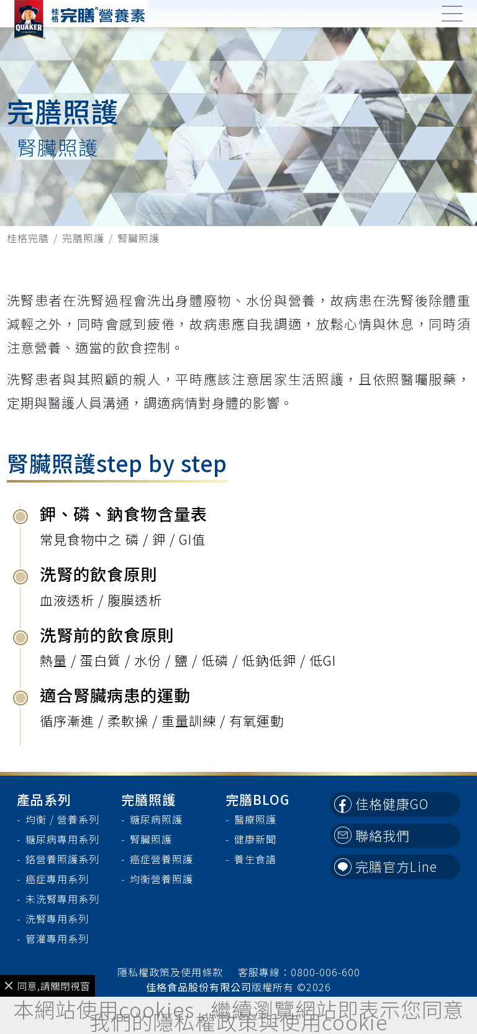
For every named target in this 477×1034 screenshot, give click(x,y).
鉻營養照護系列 (62, 858)
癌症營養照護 (161, 858)
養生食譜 (255, 858)
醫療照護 (255, 819)
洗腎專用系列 (57, 918)
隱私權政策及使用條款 (170, 971)
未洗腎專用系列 (62, 898)
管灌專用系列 (57, 938)
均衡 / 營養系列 (62, 819)
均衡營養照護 (161, 878)
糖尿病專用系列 (62, 839)
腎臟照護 (151, 839)
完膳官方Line (386, 866)
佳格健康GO (381, 803)
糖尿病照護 (156, 819)
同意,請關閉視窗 (47, 985)
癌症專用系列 (57, 878)
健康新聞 (255, 839)
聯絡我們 (372, 835)
